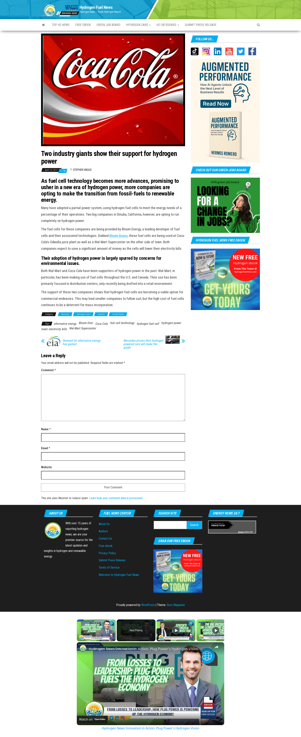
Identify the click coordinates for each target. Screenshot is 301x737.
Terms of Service (109, 567)
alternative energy (65, 324)
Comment (48, 370)
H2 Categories (167, 25)
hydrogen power (171, 323)
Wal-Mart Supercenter (82, 328)
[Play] (176, 630)
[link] (83, 648)
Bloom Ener (86, 323)
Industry (101, 314)
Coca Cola (101, 324)
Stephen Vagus (82, 169)
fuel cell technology (122, 323)
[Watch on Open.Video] (92, 719)
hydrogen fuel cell (148, 324)
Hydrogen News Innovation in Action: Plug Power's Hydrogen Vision (143, 648)
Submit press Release (200, 25)
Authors (103, 531)
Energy (241, 532)
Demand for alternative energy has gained (81, 342)
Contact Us (105, 538)
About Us (104, 524)
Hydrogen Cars (138, 25)
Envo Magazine (176, 605)
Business (65, 314)
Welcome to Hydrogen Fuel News (119, 575)
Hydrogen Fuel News (95, 7)
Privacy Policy (107, 553)
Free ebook (83, 25)
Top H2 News (60, 25)
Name (46, 429)
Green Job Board (108, 25)
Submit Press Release (112, 560)
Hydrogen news (83, 314)
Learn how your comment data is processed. (116, 498)
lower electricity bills (54, 329)
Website (46, 467)
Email (45, 448)
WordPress (148, 605)
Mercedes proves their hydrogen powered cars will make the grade (143, 344)
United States (118, 314)
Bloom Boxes (118, 236)
